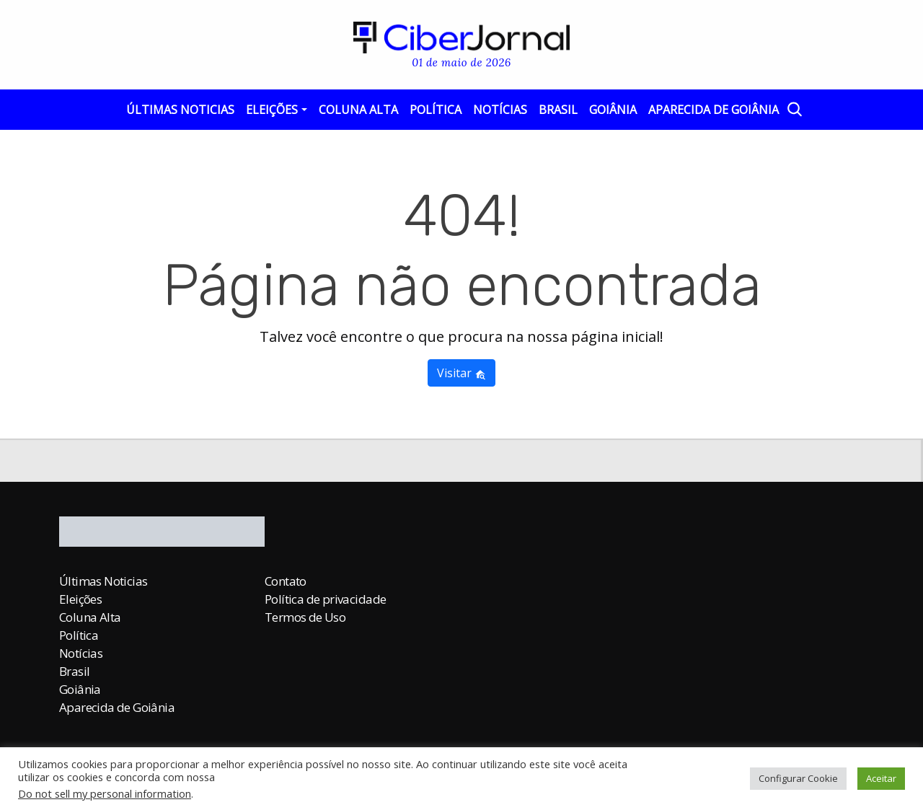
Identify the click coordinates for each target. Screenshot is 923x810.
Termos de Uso (305, 617)
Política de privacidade (325, 599)
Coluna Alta (358, 110)
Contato (285, 581)
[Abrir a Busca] (794, 108)
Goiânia (613, 110)
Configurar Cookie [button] (798, 778)
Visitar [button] (461, 373)
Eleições (272, 110)
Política (436, 110)
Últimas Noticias (180, 110)
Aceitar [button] (881, 778)
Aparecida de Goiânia (713, 110)
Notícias (500, 110)
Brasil (558, 110)
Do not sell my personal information (104, 793)
